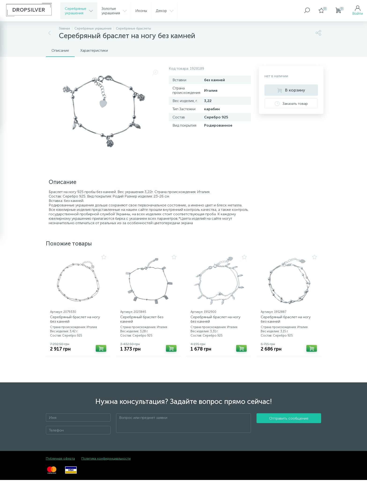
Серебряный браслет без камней (143, 320)
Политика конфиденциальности (106, 462)
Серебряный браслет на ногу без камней (77, 320)
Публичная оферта (60, 462)
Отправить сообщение (288, 426)
